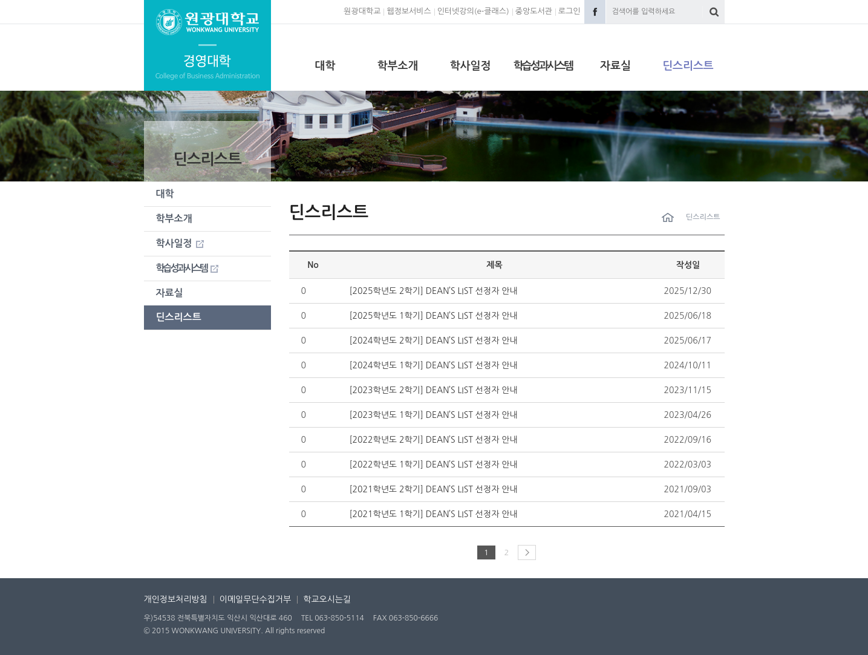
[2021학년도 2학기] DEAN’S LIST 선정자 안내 (434, 489)
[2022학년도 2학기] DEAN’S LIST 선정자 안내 (434, 439)
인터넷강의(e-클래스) (473, 11)
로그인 (569, 11)
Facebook (594, 12)
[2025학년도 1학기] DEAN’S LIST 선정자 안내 (434, 315)
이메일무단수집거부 (255, 599)
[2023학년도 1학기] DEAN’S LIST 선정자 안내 (434, 415)
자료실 (615, 65)
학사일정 (470, 65)
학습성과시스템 (543, 65)
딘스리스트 (688, 65)
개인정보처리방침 (175, 599)
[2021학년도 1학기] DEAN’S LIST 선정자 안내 (434, 514)
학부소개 (398, 65)
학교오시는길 (327, 599)
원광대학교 (362, 11)
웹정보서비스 (409, 11)
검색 (714, 12)
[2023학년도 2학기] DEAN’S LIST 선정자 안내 (434, 390)
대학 (325, 65)
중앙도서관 (533, 11)
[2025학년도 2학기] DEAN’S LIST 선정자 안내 (434, 291)
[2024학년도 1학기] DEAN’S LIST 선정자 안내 (434, 365)
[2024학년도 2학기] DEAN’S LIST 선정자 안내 (434, 340)
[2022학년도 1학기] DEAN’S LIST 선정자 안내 (434, 464)
